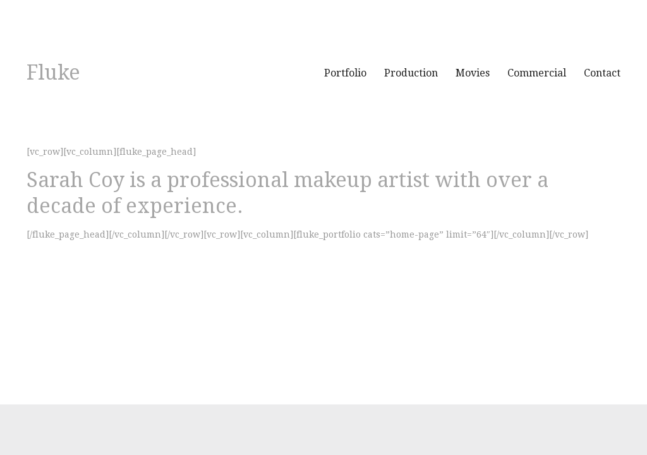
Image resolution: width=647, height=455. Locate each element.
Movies (473, 73)
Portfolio (345, 73)
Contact (602, 73)
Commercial (536, 73)
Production (411, 73)
